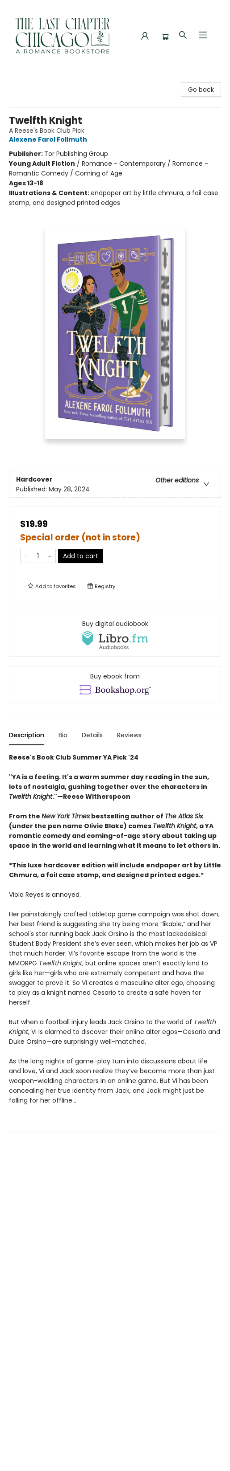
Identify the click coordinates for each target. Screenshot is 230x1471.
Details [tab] (92, 735)
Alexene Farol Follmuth (49, 139)
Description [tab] (26, 735)
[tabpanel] (115, 942)
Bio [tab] (63, 735)
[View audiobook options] (115, 635)
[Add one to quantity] (49, 556)
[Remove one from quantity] (26, 556)
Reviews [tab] (129, 735)
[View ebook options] (115, 684)
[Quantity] (38, 556)
